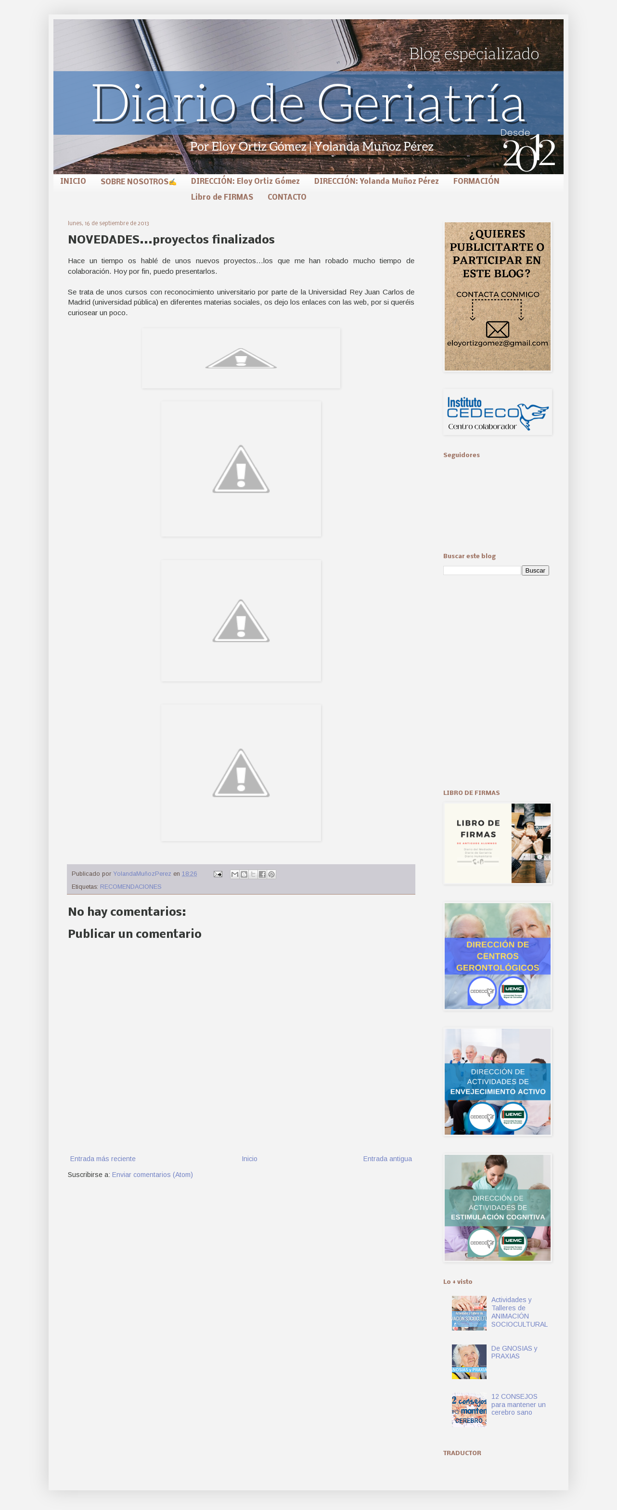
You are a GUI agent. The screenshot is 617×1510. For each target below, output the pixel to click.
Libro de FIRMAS (222, 198)
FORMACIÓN (476, 182)
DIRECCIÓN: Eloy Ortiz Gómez (245, 182)
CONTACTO (287, 198)
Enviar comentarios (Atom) (152, 1174)
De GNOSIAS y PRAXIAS (514, 1352)
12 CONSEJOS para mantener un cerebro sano (518, 1405)
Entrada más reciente (103, 1159)
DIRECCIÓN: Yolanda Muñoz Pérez (376, 182)
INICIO (73, 182)
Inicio (249, 1159)
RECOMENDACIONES (131, 886)
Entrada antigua (387, 1159)
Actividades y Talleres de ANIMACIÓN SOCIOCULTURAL (519, 1312)
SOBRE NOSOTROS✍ (139, 182)
